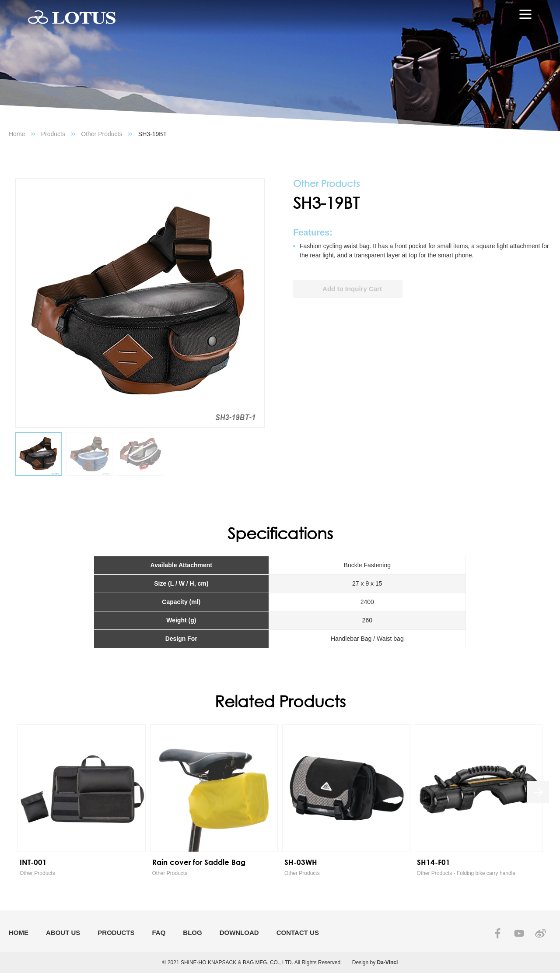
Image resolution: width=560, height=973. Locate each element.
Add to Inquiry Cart (352, 288)
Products (53, 133)
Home (17, 133)
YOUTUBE (519, 933)
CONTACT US (297, 932)
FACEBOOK (497, 933)
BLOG (192, 932)
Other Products (101, 133)
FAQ (159, 932)
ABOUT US (63, 932)
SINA (540, 933)
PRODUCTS (116, 932)
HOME (18, 932)
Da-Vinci (387, 962)
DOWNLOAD (239, 932)
